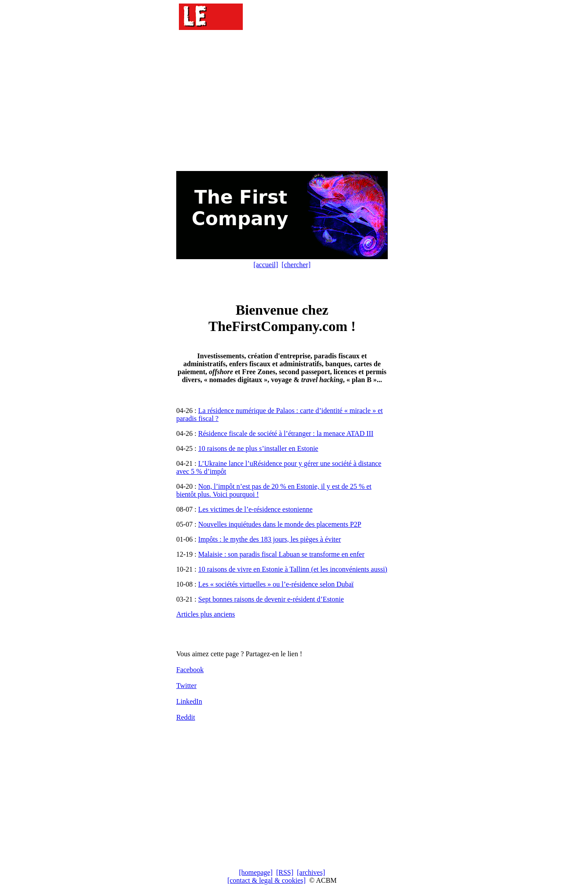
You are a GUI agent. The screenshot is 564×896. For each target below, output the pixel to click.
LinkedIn (189, 701)
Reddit (185, 717)
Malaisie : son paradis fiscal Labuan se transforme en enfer (281, 554)
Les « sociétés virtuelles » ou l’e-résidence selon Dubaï (276, 584)
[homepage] (255, 872)
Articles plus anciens (205, 614)
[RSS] (284, 872)
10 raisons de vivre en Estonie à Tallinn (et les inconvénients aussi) (292, 569)
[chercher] (296, 264)
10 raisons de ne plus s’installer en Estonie (258, 448)
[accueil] (265, 264)
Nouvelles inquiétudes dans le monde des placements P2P (279, 524)
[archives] (311, 872)
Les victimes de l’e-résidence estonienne (255, 509)
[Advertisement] (282, 101)
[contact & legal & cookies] (266, 880)
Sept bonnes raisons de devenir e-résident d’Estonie (271, 599)
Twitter (186, 685)
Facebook (190, 669)
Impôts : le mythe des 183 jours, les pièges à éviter (269, 539)
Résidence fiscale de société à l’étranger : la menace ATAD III (286, 433)
